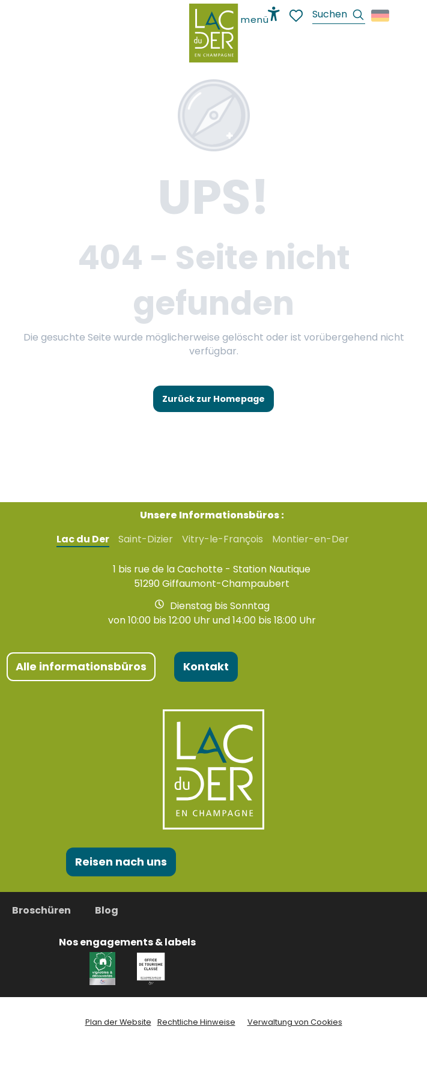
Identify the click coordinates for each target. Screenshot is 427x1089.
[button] (338, 16)
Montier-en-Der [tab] (310, 539)
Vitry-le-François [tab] (222, 539)
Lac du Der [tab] (82, 539)
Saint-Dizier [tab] (145, 539)
